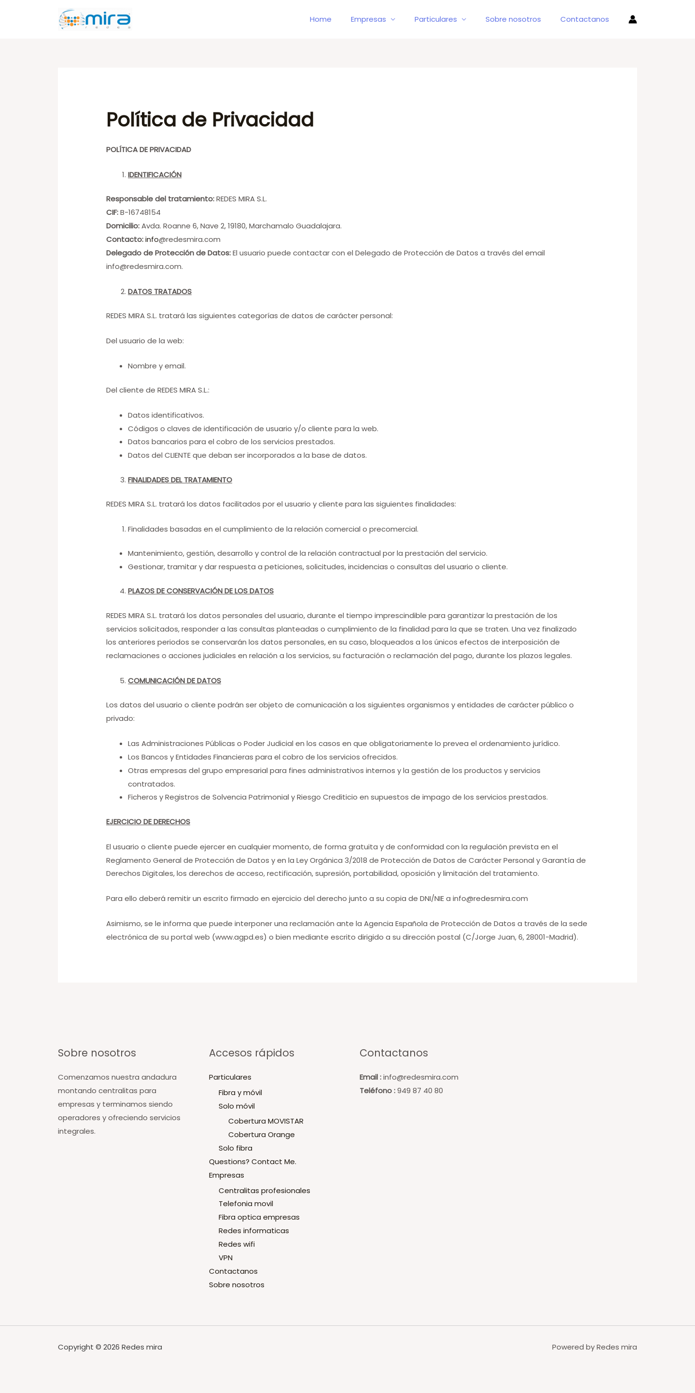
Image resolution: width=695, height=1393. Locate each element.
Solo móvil (237, 1106)
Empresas (385, 19)
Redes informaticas (254, 1230)
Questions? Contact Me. (252, 1161)
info (152, 239)
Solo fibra (235, 1148)
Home (342, 19)
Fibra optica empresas (259, 1217)
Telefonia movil (246, 1203)
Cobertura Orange (261, 1134)
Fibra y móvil (240, 1092)
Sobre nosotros (520, 19)
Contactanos (587, 19)
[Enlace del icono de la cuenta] (632, 19)
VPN (226, 1257)
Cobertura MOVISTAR (266, 1121)
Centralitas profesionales (264, 1190)
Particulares (448, 19)
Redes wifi (237, 1244)
